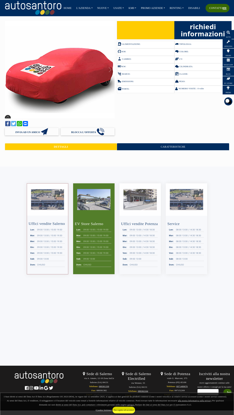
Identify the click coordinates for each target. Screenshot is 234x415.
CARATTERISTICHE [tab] (173, 146)
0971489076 (182, 386)
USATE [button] (117, 8)
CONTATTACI (217, 8)
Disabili (194, 8)
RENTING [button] (176, 8)
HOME (68, 8)
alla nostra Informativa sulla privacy (195, 400)
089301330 (104, 386)
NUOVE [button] (102, 8)
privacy (131, 404)
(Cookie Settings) (104, 410)
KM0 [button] (131, 8)
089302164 (143, 391)
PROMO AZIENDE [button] (152, 8)
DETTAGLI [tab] (61, 146)
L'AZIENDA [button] (83, 8)
